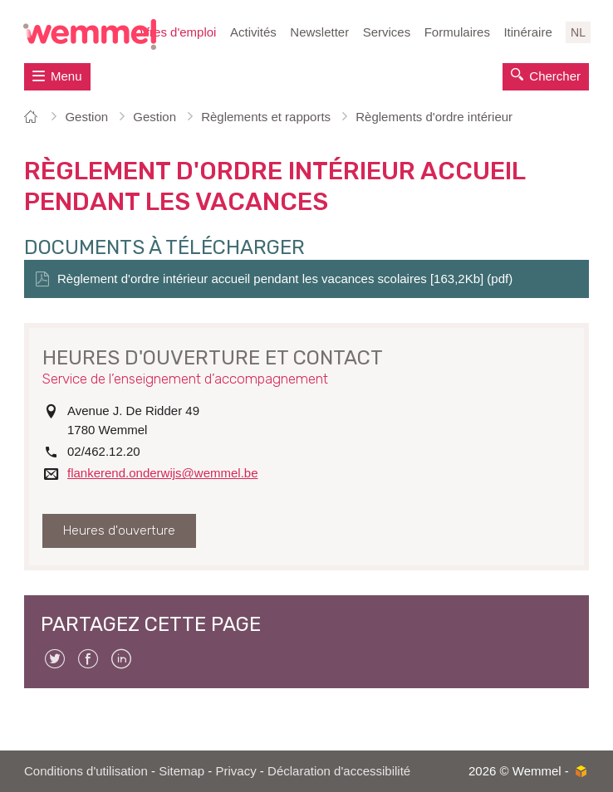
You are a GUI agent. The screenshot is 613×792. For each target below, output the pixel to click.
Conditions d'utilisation (86, 771)
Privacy (236, 771)
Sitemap (181, 771)
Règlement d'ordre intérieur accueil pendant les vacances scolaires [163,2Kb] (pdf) (284, 278)
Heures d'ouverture (119, 530)
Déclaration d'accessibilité (338, 771)
